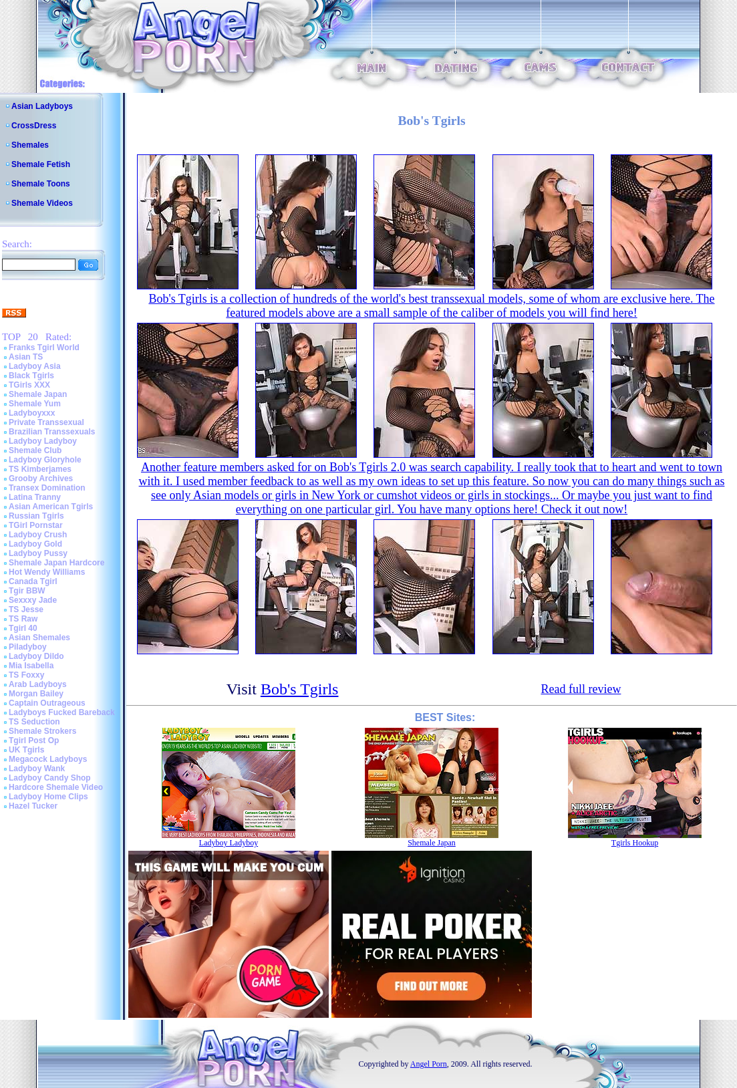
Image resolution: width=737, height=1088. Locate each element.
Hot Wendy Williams (47, 572)
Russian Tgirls (36, 516)
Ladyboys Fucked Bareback (62, 712)
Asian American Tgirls (51, 506)
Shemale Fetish (40, 164)
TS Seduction (34, 721)
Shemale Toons (40, 183)
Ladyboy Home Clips (48, 796)
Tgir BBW (27, 590)
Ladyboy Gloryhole (45, 459)
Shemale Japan (38, 394)
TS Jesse (26, 609)
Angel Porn (428, 1064)
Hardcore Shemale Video (56, 787)
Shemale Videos (42, 203)
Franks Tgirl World (44, 347)
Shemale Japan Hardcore (56, 562)
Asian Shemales (39, 637)
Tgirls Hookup (634, 842)
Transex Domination (47, 488)
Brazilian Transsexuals (52, 431)
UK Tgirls (26, 750)
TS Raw (23, 619)
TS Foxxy (26, 675)
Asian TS (26, 357)
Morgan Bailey (36, 693)
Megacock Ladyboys (48, 759)
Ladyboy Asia (35, 366)
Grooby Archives (41, 478)
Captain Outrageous (47, 703)
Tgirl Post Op (34, 740)
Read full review (581, 689)
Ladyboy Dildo (36, 656)
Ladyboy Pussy (38, 553)
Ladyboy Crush (38, 534)
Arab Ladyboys (38, 684)
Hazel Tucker (33, 806)
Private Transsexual (46, 422)
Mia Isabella (31, 665)
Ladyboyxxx (32, 413)
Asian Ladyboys (42, 106)
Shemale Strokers (42, 731)
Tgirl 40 (23, 628)
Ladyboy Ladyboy (43, 441)
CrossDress (33, 125)
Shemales (30, 145)
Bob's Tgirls (300, 689)
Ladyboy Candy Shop (50, 778)
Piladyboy (28, 647)
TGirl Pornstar (36, 525)
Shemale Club (35, 450)
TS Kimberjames (40, 469)
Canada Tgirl (33, 581)
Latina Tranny (35, 497)
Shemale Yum (35, 403)
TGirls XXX (29, 385)
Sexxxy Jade (33, 600)
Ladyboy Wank (37, 768)
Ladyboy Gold (35, 544)
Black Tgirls (31, 375)
